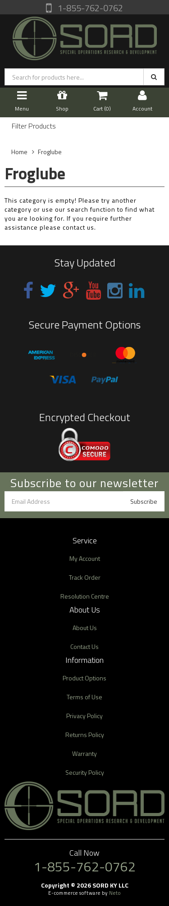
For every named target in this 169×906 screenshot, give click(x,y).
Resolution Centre (84, 596)
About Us (85, 627)
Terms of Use (84, 697)
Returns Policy (84, 734)
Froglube (50, 151)
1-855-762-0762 (89, 8)
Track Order (84, 577)
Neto (115, 893)
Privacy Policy (84, 715)
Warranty (84, 753)
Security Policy (84, 772)
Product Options (84, 678)
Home (19, 151)
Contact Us (84, 646)
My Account (84, 558)
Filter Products (34, 126)
